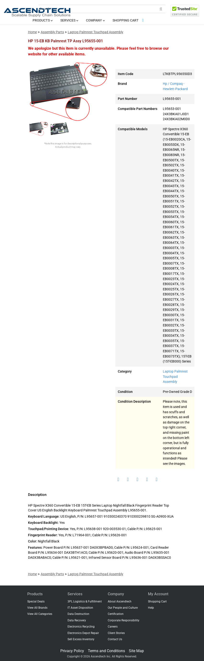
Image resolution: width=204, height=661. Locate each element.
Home (32, 32)
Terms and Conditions (106, 651)
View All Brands (37, 607)
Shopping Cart (129, 20)
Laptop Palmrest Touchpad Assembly (95, 32)
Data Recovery (77, 620)
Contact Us (115, 639)
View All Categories (39, 614)
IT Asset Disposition (80, 607)
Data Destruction (78, 614)
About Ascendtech (119, 601)
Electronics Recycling (81, 626)
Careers (113, 626)
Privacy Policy (72, 651)
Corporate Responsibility (123, 620)
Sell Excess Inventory (81, 639)
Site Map (136, 651)
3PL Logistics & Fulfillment (85, 601)
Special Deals (36, 601)
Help (151, 607)
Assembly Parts (52, 32)
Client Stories (116, 633)
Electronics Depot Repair (83, 633)
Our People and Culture (123, 607)
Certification (116, 614)
